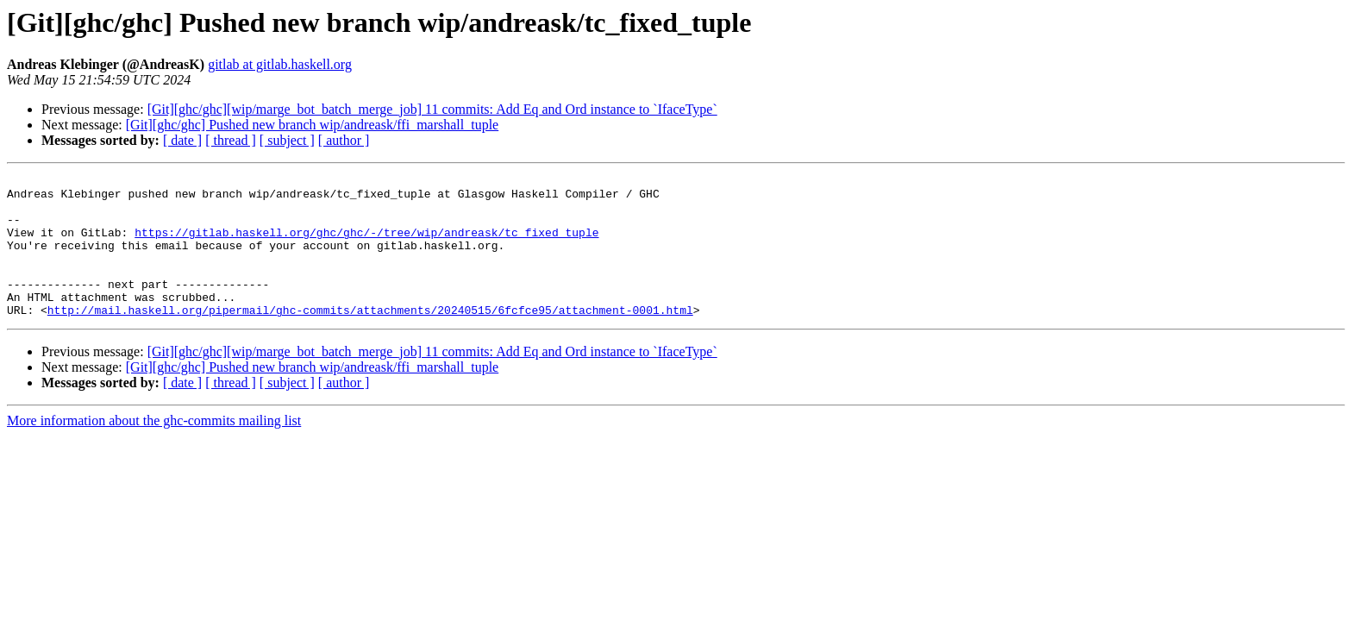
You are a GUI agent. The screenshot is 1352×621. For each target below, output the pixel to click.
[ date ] (182, 140)
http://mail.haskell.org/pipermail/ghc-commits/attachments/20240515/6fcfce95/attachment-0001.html (370, 338)
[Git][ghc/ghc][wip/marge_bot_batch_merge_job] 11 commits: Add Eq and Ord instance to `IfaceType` (432, 109)
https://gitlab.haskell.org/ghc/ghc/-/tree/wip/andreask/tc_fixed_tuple (366, 245)
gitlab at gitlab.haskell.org (280, 64)
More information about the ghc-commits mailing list (154, 449)
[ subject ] (287, 140)
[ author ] (344, 140)
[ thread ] (230, 140)
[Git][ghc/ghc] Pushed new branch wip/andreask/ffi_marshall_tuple (312, 124)
